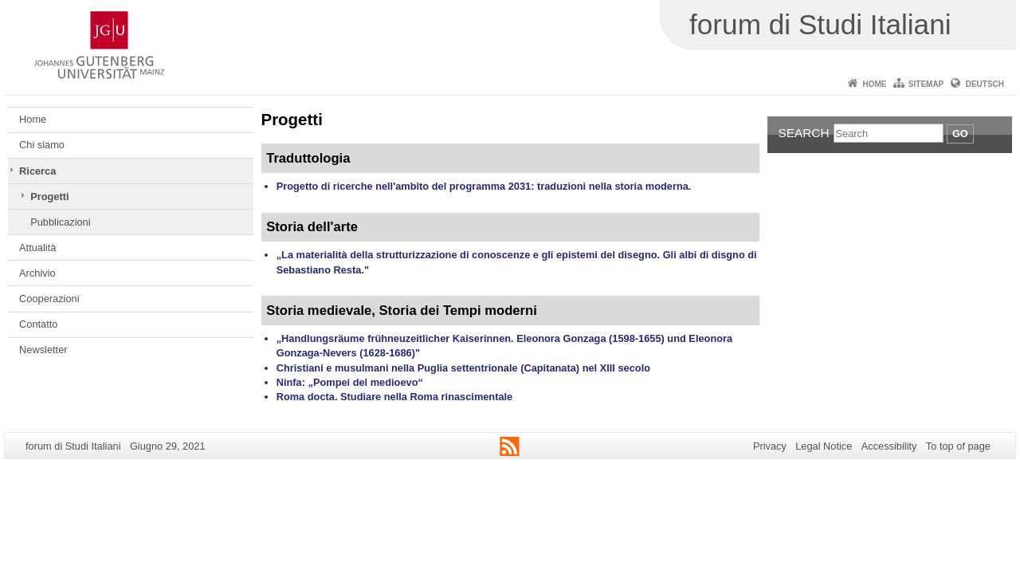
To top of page (958, 446)
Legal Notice (823, 446)
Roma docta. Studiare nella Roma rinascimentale (395, 397)
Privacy (770, 446)
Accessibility (889, 446)
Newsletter (43, 350)
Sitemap (926, 84)
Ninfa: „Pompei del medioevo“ (350, 382)
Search (804, 133)
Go (960, 134)
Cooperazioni (49, 299)
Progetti (49, 196)
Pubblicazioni (60, 222)
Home (874, 84)
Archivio (37, 273)
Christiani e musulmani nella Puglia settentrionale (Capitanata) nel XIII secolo (463, 368)
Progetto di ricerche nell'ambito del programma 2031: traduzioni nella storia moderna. (484, 186)
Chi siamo (42, 145)
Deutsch (985, 84)
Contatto (38, 324)
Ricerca (37, 171)
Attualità (37, 248)
